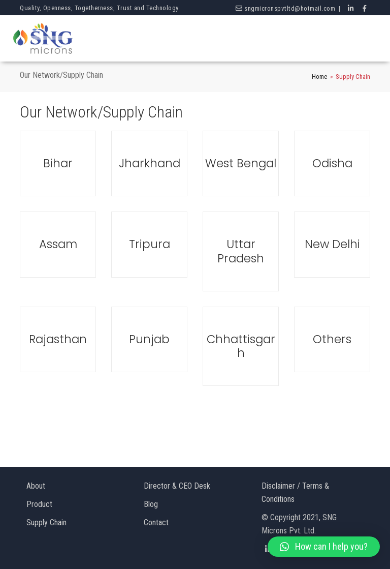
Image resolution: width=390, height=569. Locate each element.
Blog (151, 504)
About (35, 486)
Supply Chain (46, 522)
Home (319, 76)
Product (39, 504)
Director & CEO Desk (177, 486)
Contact (156, 522)
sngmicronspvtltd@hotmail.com (289, 8)
